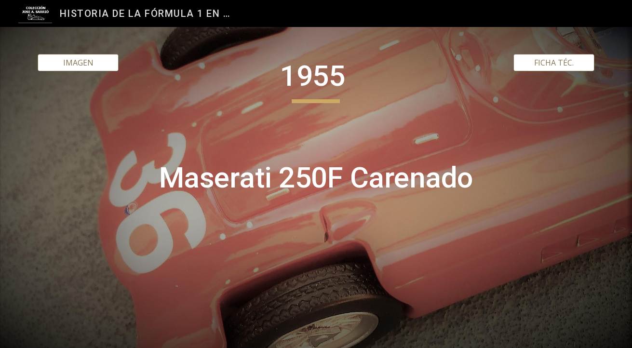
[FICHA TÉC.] (554, 63)
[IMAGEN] (78, 63)
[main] (316, 187)
